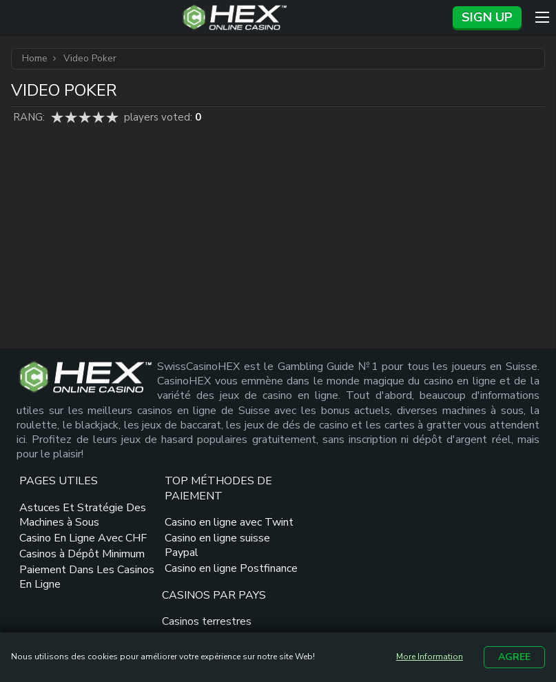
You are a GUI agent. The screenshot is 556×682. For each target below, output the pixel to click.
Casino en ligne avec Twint (189, 557)
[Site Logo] (234, 17)
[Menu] (542, 17)
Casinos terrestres (303, 535)
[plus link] (451, 521)
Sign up (487, 17)
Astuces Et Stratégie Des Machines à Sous (71, 542)
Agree (514, 656)
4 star (98, 117)
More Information (429, 657)
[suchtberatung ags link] (438, 578)
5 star (112, 117)
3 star (85, 117)
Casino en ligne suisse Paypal (193, 588)
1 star (57, 117)
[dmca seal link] (515, 521)
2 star (71, 117)
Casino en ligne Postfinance (177, 618)
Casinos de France (301, 551)
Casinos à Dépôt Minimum (59, 604)
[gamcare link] (476, 521)
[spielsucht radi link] (477, 604)
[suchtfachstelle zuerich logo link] (497, 578)
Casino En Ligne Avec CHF (71, 573)
